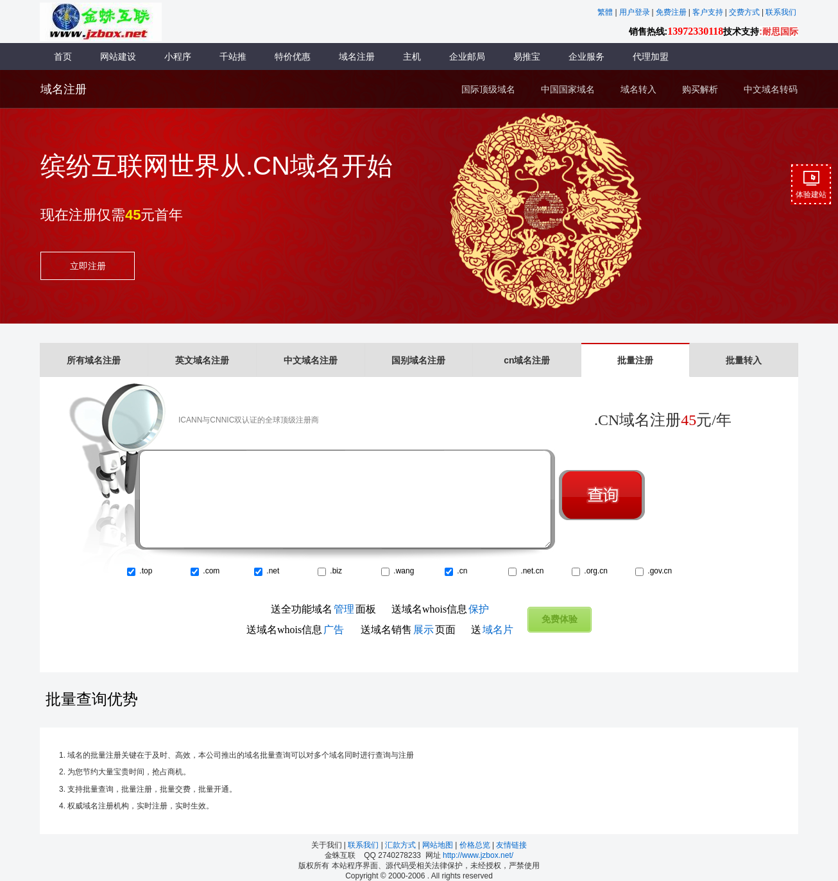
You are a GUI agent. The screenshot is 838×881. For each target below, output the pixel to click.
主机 (412, 56)
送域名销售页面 (408, 629)
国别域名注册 (418, 360)
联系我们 (364, 845)
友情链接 (511, 845)
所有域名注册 (94, 360)
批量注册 (635, 360)
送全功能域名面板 (323, 609)
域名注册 (357, 56)
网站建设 (118, 56)
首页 (63, 56)
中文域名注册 (311, 360)
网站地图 (438, 845)
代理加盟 (651, 56)
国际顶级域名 (488, 89)
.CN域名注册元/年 (662, 420)
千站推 (232, 56)
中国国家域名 (568, 89)
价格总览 (475, 845)
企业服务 (586, 56)
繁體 (605, 12)
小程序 (177, 56)
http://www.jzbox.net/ (478, 855)
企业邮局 (467, 56)
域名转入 (638, 89)
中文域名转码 (771, 89)
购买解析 (700, 89)
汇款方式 (401, 845)
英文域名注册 (202, 360)
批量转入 (744, 360)
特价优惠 (293, 56)
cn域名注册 (527, 360)
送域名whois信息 (440, 609)
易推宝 (526, 56)
